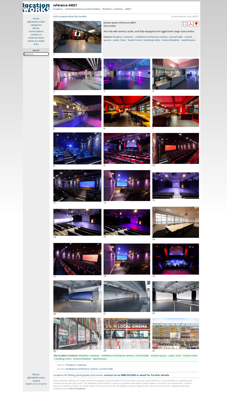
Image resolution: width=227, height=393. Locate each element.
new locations (36, 31)
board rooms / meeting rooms (144, 40)
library (36, 28)
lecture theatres (170, 40)
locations (58, 8)
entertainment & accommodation (82, 8)
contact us (36, 34)
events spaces (159, 355)
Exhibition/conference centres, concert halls (89, 368)
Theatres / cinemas (76, 365)
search (36, 380)
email (143, 375)
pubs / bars (120, 40)
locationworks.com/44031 (184, 16)
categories (36, 24)
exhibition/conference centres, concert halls (159, 36)
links (36, 44)
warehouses (188, 40)
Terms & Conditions (77, 388)
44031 (128, 8)
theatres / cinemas (113, 8)
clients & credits (36, 40)
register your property (36, 383)
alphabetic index (36, 21)
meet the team (36, 37)
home (36, 18)
